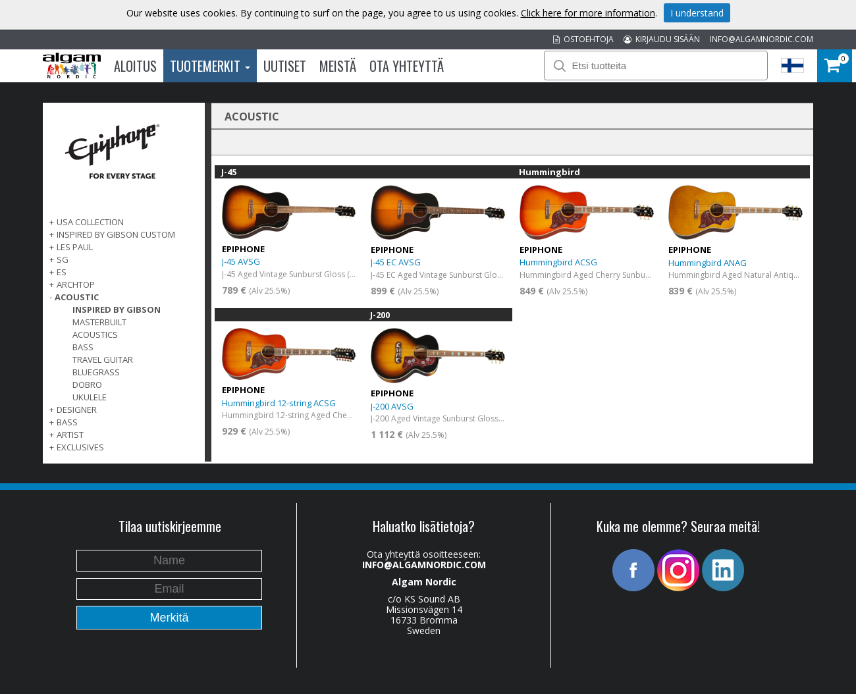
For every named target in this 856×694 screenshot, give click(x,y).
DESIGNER (77, 409)
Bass (83, 347)
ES (62, 272)
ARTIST (70, 434)
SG (62, 259)
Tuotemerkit (210, 66)
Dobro (87, 384)
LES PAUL (75, 247)
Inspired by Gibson (116, 309)
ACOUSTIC (77, 297)
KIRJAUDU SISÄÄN (662, 39)
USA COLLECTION (90, 222)
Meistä (337, 66)
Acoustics (95, 334)
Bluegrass (96, 372)
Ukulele (89, 397)
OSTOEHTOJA (583, 39)
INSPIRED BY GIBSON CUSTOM (116, 234)
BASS (67, 422)
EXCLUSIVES (80, 447)
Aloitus (135, 66)
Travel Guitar (102, 359)
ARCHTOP (76, 284)
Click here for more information (588, 13)
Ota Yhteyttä (406, 66)
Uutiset (284, 66)
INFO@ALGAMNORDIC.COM (761, 39)
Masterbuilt (99, 322)
